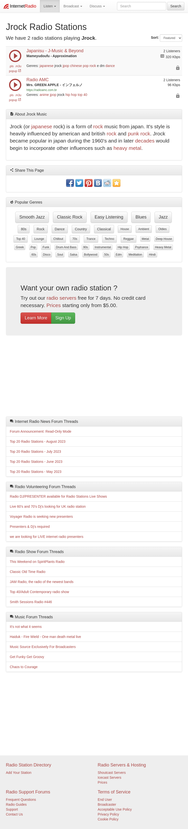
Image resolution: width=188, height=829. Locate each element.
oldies (162, 229)
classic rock (69, 217)
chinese (76, 66)
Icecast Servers (109, 777)
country (81, 229)
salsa (73, 254)
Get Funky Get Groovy (27, 657)
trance (90, 239)
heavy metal (127, 148)
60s (33, 254)
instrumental (103, 247)
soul (60, 254)
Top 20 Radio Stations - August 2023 (37, 441)
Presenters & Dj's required (30, 527)
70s (74, 239)
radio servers (61, 298)
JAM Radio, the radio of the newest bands (41, 582)
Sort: (155, 37)
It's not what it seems (26, 627)
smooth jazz (32, 217)
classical (104, 229)
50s (106, 254)
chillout (58, 239)
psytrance (141, 247)
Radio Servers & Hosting (122, 765)
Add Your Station (18, 773)
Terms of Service (114, 792)
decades (144, 140)
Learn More (36, 317)
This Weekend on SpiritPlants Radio (37, 562)
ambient (143, 229)
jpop (66, 66)
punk (133, 133)
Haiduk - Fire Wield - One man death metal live (45, 637)
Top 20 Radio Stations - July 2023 (35, 451)
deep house (164, 239)
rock (93, 66)
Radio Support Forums (28, 792)
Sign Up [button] (63, 317)
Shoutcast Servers (112, 773)
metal (145, 239)
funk (46, 247)
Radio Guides (16, 804)
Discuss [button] (97, 6)
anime (44, 95)
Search (175, 6)
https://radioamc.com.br (41, 90)
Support (12, 809)
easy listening (109, 217)
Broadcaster (107, 804)
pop (85, 66)
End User (105, 800)
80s (23, 229)
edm (119, 254)
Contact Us (14, 814)
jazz (163, 217)
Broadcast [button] (72, 6)
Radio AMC (37, 79)
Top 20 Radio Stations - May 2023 (35, 472)
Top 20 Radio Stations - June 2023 (36, 462)
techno (109, 239)
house (124, 229)
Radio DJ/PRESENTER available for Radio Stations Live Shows (58, 496)
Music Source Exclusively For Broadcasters (43, 647)
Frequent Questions (21, 800)
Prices (54, 305)
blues (140, 217)
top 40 (82, 95)
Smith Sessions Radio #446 (31, 602)
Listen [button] (50, 6)
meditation (135, 254)
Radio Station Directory (28, 765)
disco (46, 254)
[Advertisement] (94, 377)
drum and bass (66, 247)
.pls (11, 66)
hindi (152, 254)
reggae (128, 239)
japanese (47, 66)
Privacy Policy (108, 814)
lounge (39, 239)
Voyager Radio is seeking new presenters (41, 516)
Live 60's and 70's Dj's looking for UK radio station (48, 506)
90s (85, 247)
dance (110, 66)
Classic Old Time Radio (28, 572)
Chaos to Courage (24, 667)
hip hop (71, 95)
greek (20, 247)
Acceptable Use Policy (115, 809)
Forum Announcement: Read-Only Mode (40, 431)
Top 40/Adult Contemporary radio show (39, 592)
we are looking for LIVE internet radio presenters (46, 537)
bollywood (90, 254)
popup (15, 71)
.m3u (18, 66)
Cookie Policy (108, 819)
